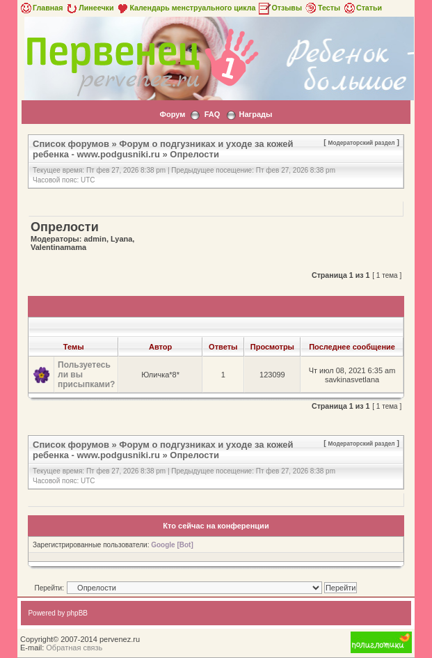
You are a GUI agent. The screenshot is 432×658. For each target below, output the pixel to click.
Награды (256, 114)
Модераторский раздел (361, 142)
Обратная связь (74, 647)
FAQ (213, 114)
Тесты (322, 7)
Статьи (362, 7)
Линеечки (89, 7)
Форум (173, 114)
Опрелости (194, 154)
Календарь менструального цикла (185, 7)
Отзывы (279, 7)
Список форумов (71, 144)
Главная (41, 7)
